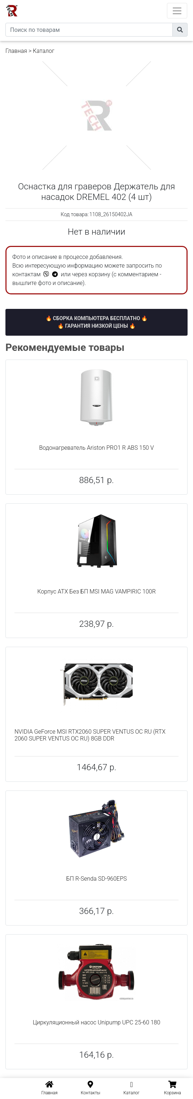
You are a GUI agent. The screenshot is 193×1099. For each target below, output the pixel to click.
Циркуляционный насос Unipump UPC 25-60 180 (96, 1022)
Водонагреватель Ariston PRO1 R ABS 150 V (96, 447)
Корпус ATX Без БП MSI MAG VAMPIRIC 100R (96, 591)
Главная (16, 50)
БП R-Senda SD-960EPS (96, 878)
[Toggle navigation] (177, 10)
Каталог (43, 50)
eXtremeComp (106, 3)
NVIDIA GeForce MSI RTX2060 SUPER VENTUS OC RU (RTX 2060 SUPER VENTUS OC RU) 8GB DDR (89, 735)
